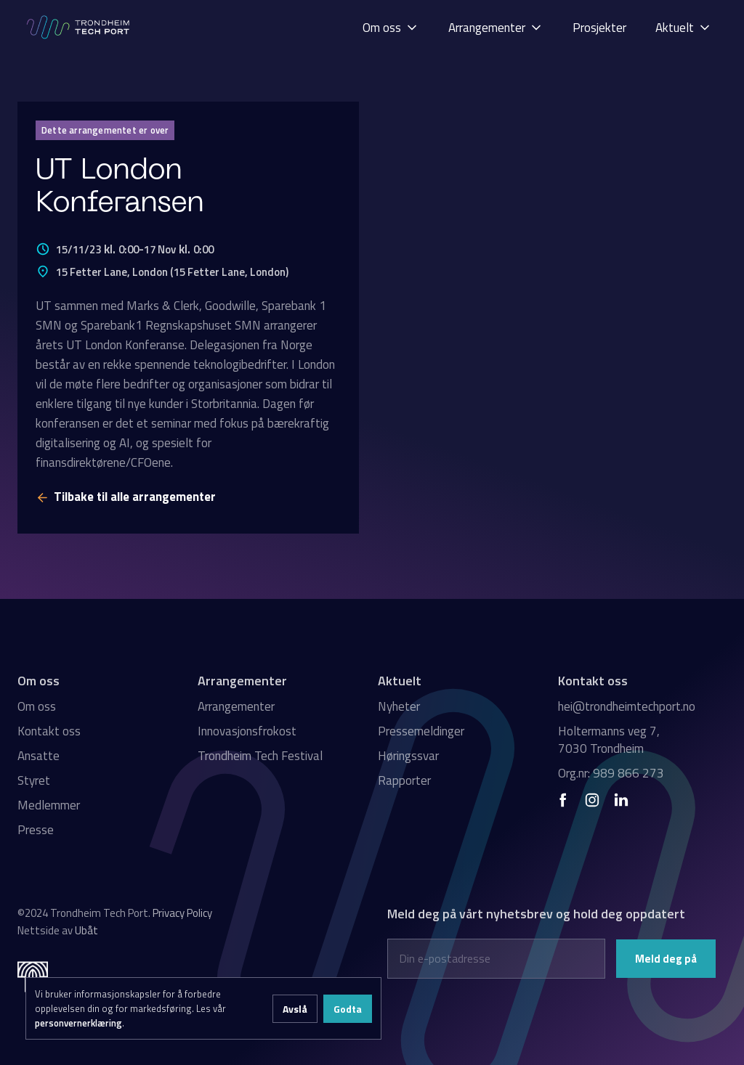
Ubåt (86, 930)
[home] (79, 27)
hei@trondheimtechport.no (626, 706)
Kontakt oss (49, 731)
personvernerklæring (78, 1023)
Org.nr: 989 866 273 (611, 773)
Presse (35, 829)
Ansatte (38, 755)
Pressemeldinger (421, 731)
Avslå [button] (295, 1008)
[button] (391, 27)
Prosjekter (599, 27)
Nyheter (399, 706)
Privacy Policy (182, 913)
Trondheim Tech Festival (260, 755)
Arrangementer (236, 706)
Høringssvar (408, 755)
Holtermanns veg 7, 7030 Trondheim (609, 740)
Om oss (36, 706)
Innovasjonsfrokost (247, 731)
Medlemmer (48, 805)
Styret (33, 780)
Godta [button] (347, 1008)
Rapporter (404, 780)
